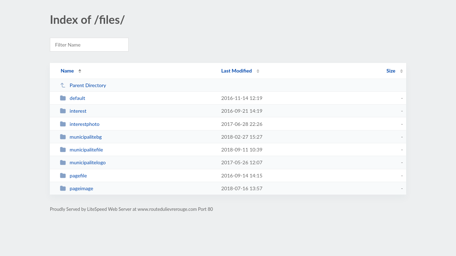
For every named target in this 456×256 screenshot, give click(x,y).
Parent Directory (83, 85)
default (72, 98)
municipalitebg (81, 137)
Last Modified (236, 71)
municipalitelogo (83, 162)
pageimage (76, 188)
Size (391, 71)
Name (67, 71)
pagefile (73, 175)
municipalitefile (81, 149)
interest (73, 111)
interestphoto (79, 124)
